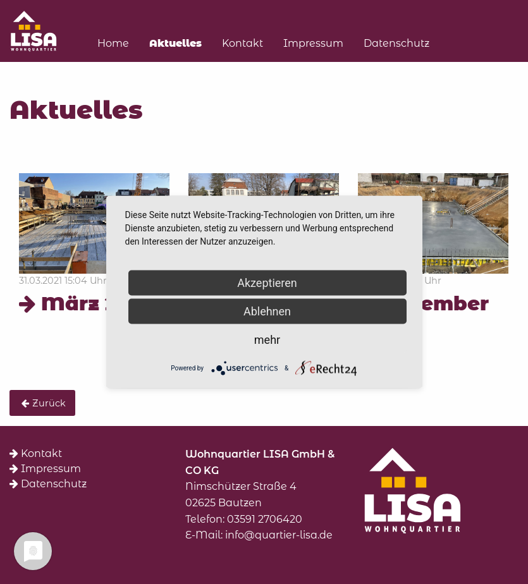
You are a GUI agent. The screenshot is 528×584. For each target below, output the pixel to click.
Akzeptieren (267, 282)
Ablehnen (267, 311)
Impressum (45, 469)
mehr (267, 339)
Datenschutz (48, 484)
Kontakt (35, 453)
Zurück (49, 403)
